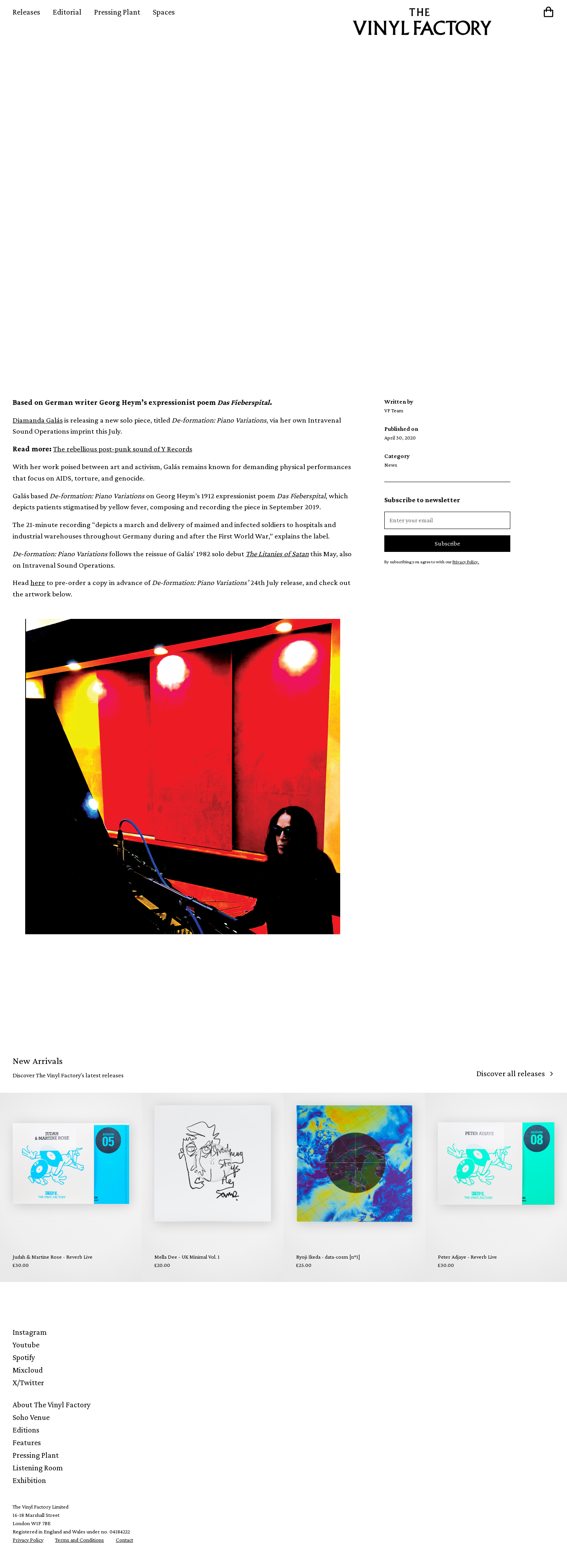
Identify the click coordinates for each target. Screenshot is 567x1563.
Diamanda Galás (38, 420)
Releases (26, 11)
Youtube (26, 1344)
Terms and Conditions (79, 1540)
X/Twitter (28, 1382)
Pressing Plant (117, 11)
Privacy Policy (28, 1540)
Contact (124, 1540)
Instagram (30, 1332)
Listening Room (38, 1467)
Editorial (67, 11)
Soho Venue (31, 1417)
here (37, 582)
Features (27, 1442)
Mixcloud (28, 1370)
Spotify (24, 1357)
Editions (26, 1429)
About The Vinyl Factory (52, 1404)
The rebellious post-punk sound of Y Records (122, 449)
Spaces (164, 11)
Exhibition (29, 1480)
